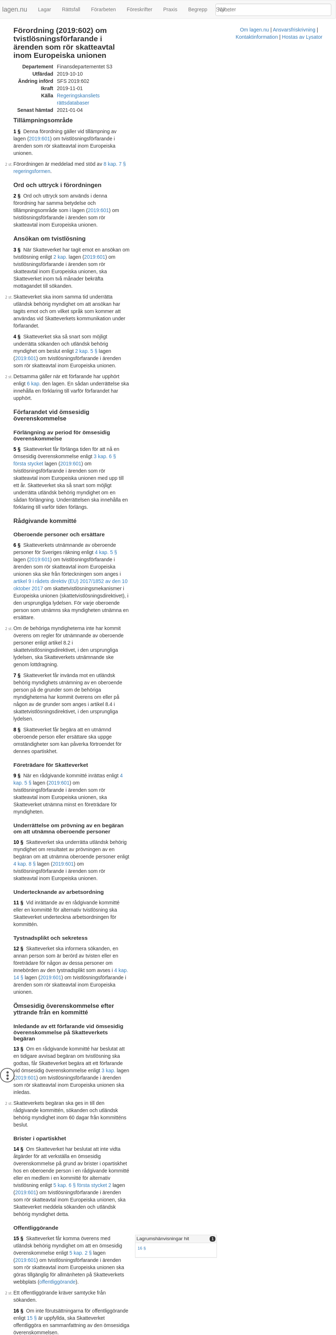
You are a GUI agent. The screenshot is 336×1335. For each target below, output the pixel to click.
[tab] (266, 872)
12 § (18, 674)
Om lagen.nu (99, 1331)
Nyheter (227, 9)
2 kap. (178, 198)
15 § (18, 871)
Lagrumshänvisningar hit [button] (229, 871)
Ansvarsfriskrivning (139, 1331)
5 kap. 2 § (105, 879)
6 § (16, 401)
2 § (16, 158)
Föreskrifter (139, 9)
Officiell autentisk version (53, 1275)
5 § (16, 326)
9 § (16, 551)
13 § (18, 740)
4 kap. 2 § (100, 1170)
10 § (18, 596)
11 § (18, 642)
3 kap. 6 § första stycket (53, 334)
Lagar (44, 9)
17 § (18, 1023)
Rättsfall (71, 9)
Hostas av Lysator (231, 1331)
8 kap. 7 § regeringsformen (134, 134)
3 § (16, 198)
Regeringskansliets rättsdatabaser (95, 87)
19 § (18, 1162)
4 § (16, 256)
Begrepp (197, 9)
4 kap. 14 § (83, 688)
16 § (208, 881)
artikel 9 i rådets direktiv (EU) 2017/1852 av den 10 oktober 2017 (86, 423)
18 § (18, 1061)
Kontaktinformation (185, 1331)
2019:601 (144, 116)
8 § (16, 520)
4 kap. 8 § (182, 604)
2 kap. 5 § (104, 263)
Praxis (170, 9)
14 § (18, 811)
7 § (16, 488)
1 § (16, 116)
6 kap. (141, 281)
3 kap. (101, 754)
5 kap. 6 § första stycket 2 (83, 833)
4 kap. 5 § (38, 408)
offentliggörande (33, 900)
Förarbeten (103, 9)
